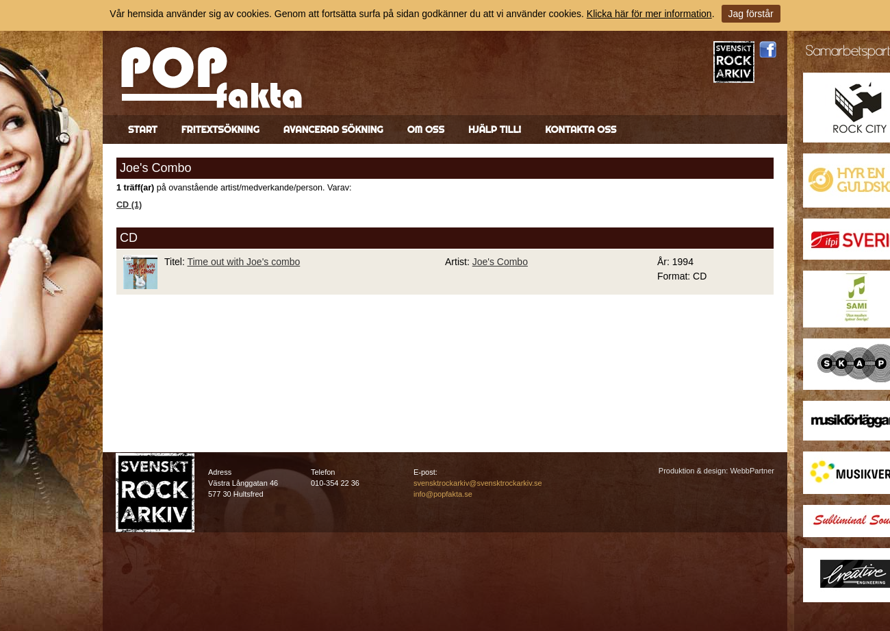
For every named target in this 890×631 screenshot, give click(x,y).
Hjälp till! (494, 129)
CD (129, 238)
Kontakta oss (580, 129)
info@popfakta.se (443, 494)
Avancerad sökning (333, 129)
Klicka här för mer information (649, 13)
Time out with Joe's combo (243, 261)
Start (142, 129)
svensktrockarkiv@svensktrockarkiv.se (478, 483)
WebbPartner (752, 471)
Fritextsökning (220, 129)
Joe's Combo (500, 261)
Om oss (425, 129)
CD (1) (129, 205)
